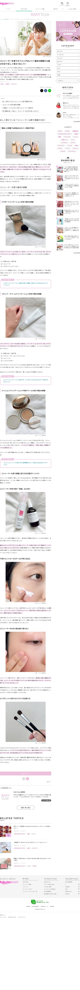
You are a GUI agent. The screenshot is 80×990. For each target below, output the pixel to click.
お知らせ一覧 (47, 882)
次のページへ (25, 773)
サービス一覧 (3, 917)
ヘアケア (59, 65)
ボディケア (59, 61)
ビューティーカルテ (27, 889)
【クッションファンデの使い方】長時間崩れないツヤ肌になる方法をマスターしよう (25, 463)
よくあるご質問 (72, 9)
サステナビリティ (22, 917)
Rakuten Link (68, 891)
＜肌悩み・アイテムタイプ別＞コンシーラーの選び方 (17, 108)
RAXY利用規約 (47, 891)
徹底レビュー (65, 139)
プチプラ (73, 142)
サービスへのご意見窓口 (49, 889)
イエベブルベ (61, 145)
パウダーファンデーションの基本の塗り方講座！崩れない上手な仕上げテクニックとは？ (25, 284)
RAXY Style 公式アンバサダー (20, 833)
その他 (58, 75)
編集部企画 (75, 131)
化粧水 (76, 145)
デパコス (60, 148)
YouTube (67, 893)
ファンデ (67, 148)
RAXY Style (24, 9)
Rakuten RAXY (7, 3)
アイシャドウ (67, 136)
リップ (33, 833)
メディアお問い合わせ (49, 884)
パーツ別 (69, 145)
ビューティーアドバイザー (29, 891)
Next (48, 781)
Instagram (67, 886)
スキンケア (59, 51)
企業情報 (28, 906)
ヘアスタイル (64, 142)
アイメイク (59, 58)
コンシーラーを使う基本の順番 (11, 105)
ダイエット (75, 148)
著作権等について (44, 906)
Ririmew (34, 866)
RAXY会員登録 (68, 882)
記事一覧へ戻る (25, 808)
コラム (58, 71)
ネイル (58, 68)
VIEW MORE (76, 121)
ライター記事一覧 (46, 800)
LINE (66, 889)
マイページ (25, 886)
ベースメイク (6, 81)
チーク (29, 866)
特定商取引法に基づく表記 (50, 893)
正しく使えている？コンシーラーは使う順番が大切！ (17, 101)
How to (2, 84)
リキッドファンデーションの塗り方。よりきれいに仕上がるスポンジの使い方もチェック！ (25, 381)
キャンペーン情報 (40, 9)
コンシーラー (13, 84)
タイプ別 (63, 151)
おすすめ (67, 131)
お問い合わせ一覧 (12, 917)
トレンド (75, 136)
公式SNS (55, 9)
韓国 (28, 833)
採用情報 (52, 906)
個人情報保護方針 (35, 906)
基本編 (7, 84)
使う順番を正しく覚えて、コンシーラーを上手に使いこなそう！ (20, 111)
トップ (8, 9)
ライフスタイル (71, 151)
